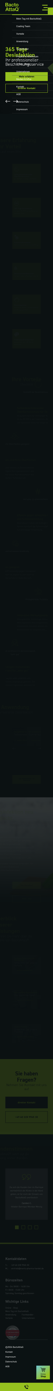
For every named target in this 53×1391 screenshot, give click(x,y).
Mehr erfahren (26, 76)
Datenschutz (11, 1378)
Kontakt (9, 1369)
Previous (7, 101)
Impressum (10, 1374)
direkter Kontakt (26, 88)
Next (15, 101)
